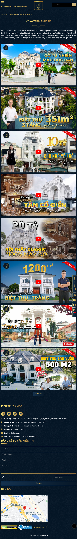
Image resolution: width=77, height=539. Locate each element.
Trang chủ (4, 14)
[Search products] (74, 4)
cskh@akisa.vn (20, 6)
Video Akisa (14, 14)
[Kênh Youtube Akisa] (74, 305)
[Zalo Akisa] (74, 310)
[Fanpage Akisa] (74, 300)
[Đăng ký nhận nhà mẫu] (74, 283)
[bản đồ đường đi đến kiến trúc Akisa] (24, 508)
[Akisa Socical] (3, 414)
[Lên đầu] (74, 526)
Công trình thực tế (26, 14)
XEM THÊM (38, 394)
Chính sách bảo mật (40, 527)
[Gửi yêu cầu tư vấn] (74, 295)
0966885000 (6, 6)
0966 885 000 (19, 429)
